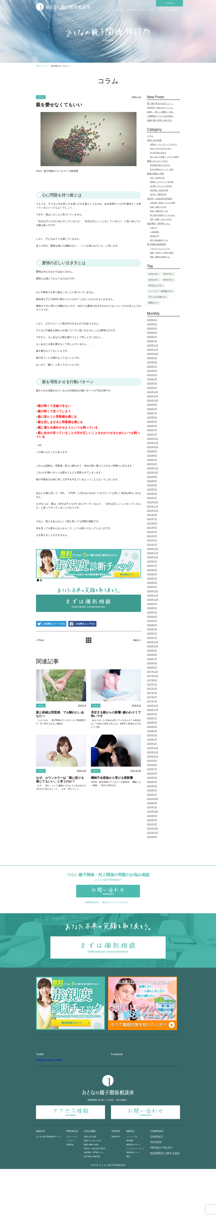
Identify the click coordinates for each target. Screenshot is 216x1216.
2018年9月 (152, 650)
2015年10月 (152, 756)
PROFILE (131, 10)
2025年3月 (152, 383)
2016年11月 (152, 710)
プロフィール (71, 1183)
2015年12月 (152, 748)
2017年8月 (152, 680)
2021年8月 (152, 515)
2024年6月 (152, 417)
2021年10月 (152, 510)
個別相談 (130, 1188)
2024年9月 (152, 404)
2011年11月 (152, 832)
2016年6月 (152, 722)
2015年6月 (152, 773)
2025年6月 (152, 371)
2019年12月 (152, 591)
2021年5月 (152, 527)
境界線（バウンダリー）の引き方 (163, 144)
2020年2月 (152, 582)
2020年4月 (152, 574)
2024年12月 (152, 392)
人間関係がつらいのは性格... (160, 116)
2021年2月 (152, 540)
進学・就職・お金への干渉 (161, 219)
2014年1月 (152, 807)
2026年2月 (152, 337)
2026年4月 (152, 328)
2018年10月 (152, 646)
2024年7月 (152, 413)
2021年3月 (152, 536)
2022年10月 (152, 472)
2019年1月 (152, 638)
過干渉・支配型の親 (158, 194)
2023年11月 (152, 443)
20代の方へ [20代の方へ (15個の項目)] (168, 274)
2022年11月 (152, 468)
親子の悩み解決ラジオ (159, 240)
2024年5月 (152, 421)
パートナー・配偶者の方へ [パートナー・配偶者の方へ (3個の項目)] (161, 291)
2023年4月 (152, 460)
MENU (142, 10)
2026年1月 (152, 341)
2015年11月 (152, 752)
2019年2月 (152, 633)
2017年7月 (152, 684)
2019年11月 (152, 595)
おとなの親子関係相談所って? (48, 1183)
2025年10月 (152, 354)
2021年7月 (152, 519)
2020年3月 (152, 578)
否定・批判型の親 (157, 178)
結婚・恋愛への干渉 (158, 207)
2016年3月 (152, 735)
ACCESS (155, 1189)
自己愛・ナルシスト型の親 (161, 186)
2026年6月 (152, 320)
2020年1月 (152, 587)
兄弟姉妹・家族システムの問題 (162, 203)
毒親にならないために (157, 161)
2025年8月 (152, 362)
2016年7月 (152, 718)
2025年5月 (152, 375)
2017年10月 (152, 676)
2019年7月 (152, 612)
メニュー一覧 (131, 1183)
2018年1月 (152, 667)
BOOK (152, 10)
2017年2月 (152, 697)
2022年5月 (152, 485)
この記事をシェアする (92, 624)
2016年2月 (152, 739)
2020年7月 (152, 565)
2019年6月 (152, 616)
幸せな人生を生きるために (161, 148)
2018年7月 (152, 659)
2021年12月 (152, 502)
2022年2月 (152, 493)
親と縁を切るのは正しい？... (160, 103)
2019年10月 (152, 599)
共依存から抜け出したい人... (160, 107)
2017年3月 (152, 693)
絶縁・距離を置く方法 (159, 211)
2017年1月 (152, 701)
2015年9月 (152, 760)
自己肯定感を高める (158, 153)
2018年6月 (152, 663)
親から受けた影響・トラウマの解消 (164, 157)
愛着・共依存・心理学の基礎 (161, 253)
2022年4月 (152, 489)
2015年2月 (152, 790)
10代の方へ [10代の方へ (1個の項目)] (153, 274)
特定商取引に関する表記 (165, 1200)
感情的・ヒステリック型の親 (161, 182)
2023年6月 (152, 455)
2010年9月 (152, 837)
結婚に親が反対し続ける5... (160, 120)
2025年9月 (152, 358)
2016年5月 (152, 727)
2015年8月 (152, 765)
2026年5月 (152, 324)
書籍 (128, 1203)
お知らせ (153, 228)
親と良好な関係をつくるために (162, 215)
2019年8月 (152, 608)
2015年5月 (152, 777)
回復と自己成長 (154, 140)
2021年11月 (152, 506)
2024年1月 (152, 434)
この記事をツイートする (54, 624)
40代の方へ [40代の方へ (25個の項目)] (168, 280)
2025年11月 (152, 349)
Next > (136, 640)
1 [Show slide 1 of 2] (38, 580)
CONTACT (169, 3)
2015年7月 (152, 769)
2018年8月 (152, 654)
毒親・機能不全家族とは (160, 257)
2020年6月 (152, 570)
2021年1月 (152, 544)
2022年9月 (152, 477)
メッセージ (70, 1188)
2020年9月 (152, 561)
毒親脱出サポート (133, 1191)
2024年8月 (152, 409)
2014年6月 (152, 803)
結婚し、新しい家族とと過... (160, 112)
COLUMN (172, 10)
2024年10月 (152, 400)
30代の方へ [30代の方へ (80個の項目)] (153, 280)
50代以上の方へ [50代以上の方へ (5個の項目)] (156, 285)
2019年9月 (152, 604)
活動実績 (70, 1191)
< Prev (40, 640)
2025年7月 (152, 366)
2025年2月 (152, 388)
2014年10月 (152, 799)
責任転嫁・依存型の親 (159, 190)
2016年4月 (152, 731)
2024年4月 (152, 426)
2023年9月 (152, 451)
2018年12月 (152, 642)
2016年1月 (152, 743)
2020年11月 (152, 553)
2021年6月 (152, 523)
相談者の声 (154, 236)
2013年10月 (152, 811)
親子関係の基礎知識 (156, 244)
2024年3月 (152, 430)
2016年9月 (152, 714)
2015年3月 (152, 786)
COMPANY (157, 1178)
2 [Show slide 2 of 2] (41, 580)
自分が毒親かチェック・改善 (161, 169)
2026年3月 (152, 332)
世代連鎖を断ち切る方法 (160, 165)
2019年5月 (152, 621)
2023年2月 (152, 464)
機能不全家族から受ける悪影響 (112, 778)
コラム (41, 97)
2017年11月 (152, 671)
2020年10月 (152, 557)
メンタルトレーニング (135, 1196)
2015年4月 (152, 782)
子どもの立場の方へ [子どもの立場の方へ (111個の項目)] (157, 297)
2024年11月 (152, 396)
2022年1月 (152, 498)
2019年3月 (152, 629)
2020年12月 (152, 549)
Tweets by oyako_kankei (49, 1107)
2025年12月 (152, 345)
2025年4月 (152, 379)
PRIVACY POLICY (161, 1194)
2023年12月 (152, 438)
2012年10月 (152, 828)
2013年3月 (152, 820)
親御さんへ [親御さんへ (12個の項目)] (153, 302)
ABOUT (119, 10)
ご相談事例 (154, 232)
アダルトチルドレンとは (160, 249)
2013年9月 (152, 816)
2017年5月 (152, 688)
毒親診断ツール (132, 1199)
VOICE (161, 10)
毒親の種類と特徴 (155, 173)
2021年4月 (152, 532)
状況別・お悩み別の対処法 (159, 198)
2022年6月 (152, 481)
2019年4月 (152, 625)
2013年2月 (152, 824)
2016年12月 (152, 705)
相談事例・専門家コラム (158, 223)
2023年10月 (152, 447)
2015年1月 (152, 794)
